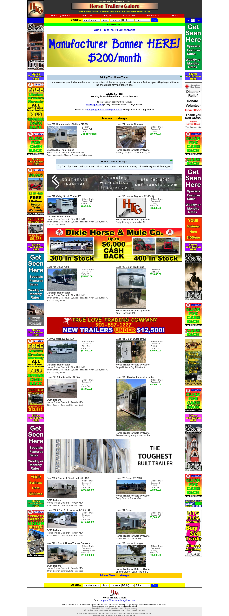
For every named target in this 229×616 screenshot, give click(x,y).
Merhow (104, 222)
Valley (84, 155)
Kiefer (91, 222)
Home (175, 15)
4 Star (49, 222)
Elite (71, 405)
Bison (61, 222)
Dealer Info (129, 15)
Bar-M (55, 222)
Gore (49, 155)
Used (90, 155)
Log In (107, 15)
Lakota (97, 222)
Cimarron (64, 405)
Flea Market (153, 15)
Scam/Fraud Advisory (114, 24)
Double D (68, 222)
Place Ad (87, 15)
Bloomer (56, 405)
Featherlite (83, 222)
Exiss (75, 222)
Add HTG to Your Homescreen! (114, 29)
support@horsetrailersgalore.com (104, 109)
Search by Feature (60, 15)
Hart (75, 405)
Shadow (67, 155)
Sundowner (76, 155)
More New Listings (114, 575)
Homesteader (57, 155)
